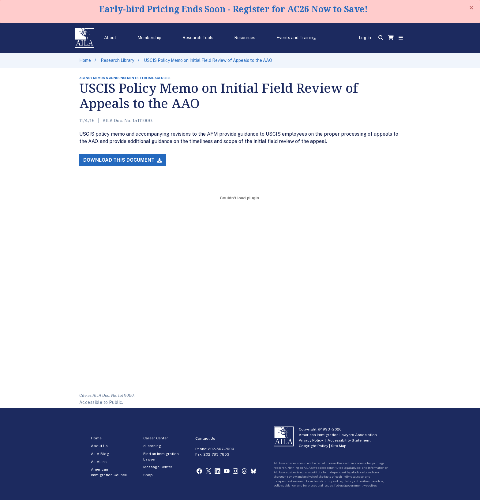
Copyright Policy (313, 446)
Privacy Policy (311, 440)
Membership (149, 37)
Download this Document (122, 160)
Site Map (339, 446)
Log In (365, 37)
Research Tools (197, 37)
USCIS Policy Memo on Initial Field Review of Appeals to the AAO (208, 60)
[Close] (471, 7)
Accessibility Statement (349, 440)
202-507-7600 (221, 449)
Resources (244, 37)
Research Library (117, 60)
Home (85, 60)
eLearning (152, 446)
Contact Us (205, 438)
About (110, 37)
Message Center (157, 467)
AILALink (99, 462)
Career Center (155, 438)
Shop (148, 475)
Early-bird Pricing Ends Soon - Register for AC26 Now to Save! (233, 9)
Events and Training (296, 37)
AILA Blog (100, 454)
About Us (99, 446)
